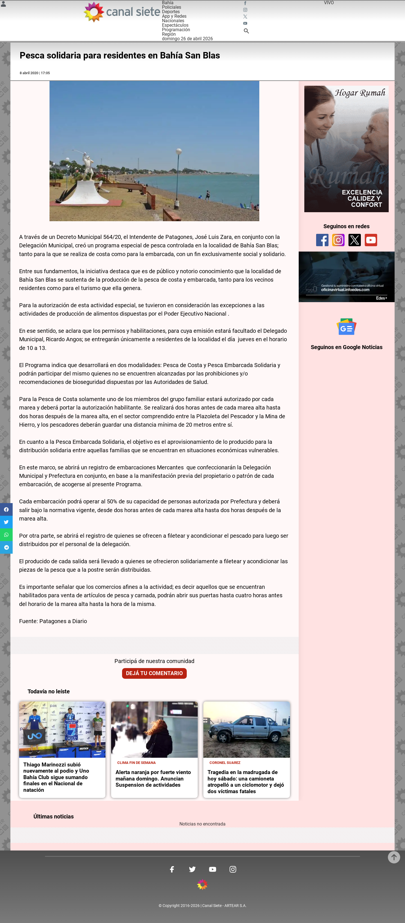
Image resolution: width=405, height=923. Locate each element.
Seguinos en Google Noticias (346, 347)
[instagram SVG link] (246, 10)
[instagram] (338, 240)
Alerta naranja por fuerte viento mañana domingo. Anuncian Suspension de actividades (153, 778)
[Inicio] (121, 12)
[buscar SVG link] (246, 32)
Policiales (171, 7)
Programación (176, 29)
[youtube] (371, 240)
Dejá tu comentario (154, 673)
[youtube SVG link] (246, 24)
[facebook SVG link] (246, 4)
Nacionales (173, 20)
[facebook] (322, 240)
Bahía (168, 2)
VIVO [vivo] (329, 2)
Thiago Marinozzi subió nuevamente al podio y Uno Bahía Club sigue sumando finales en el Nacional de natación (56, 777)
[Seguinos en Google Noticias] (346, 326)
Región (169, 34)
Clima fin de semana (136, 763)
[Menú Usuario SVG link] (3, 5)
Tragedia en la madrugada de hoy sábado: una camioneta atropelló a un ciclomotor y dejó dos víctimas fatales (246, 781)
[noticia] (62, 730)
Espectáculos (175, 25)
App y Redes (174, 16)
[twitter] (354, 240)
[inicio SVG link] (202, 885)
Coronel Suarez (225, 763)
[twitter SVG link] (246, 17)
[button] (6, 509)
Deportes (171, 11)
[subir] (394, 857)
